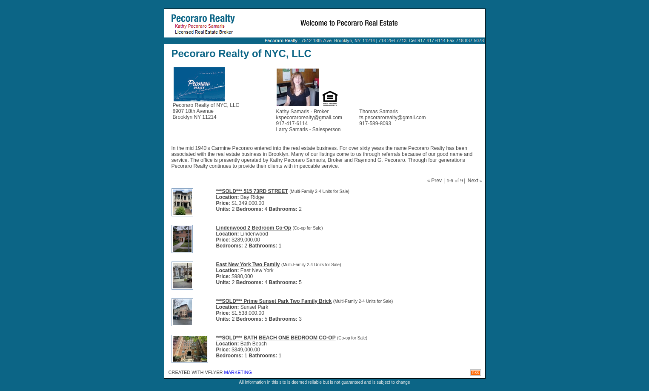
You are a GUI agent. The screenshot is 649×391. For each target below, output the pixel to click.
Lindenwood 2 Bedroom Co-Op (254, 228)
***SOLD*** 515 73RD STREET (252, 191)
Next (473, 181)
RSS (475, 373)
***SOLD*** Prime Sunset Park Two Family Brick (274, 301)
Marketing (238, 372)
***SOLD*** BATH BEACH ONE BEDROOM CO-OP (276, 338)
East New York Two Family (248, 264)
